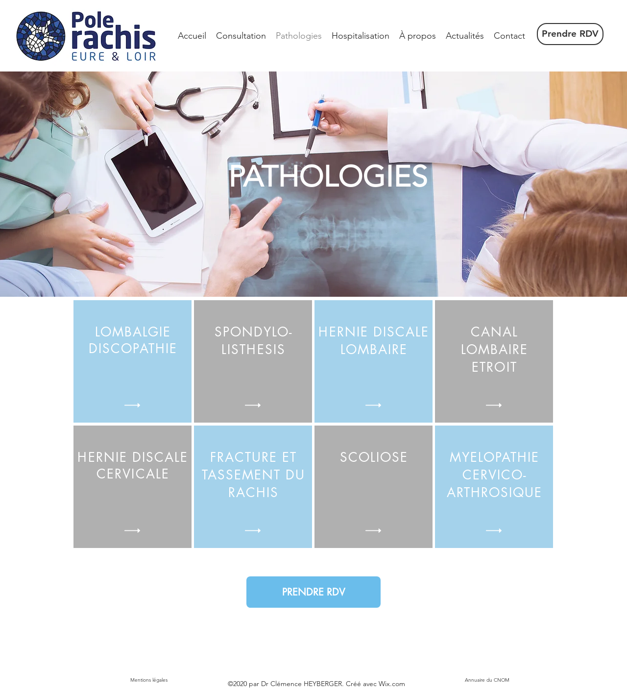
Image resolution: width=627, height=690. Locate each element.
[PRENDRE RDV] (313, 592)
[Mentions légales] (149, 680)
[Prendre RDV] (570, 34)
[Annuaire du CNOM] (487, 680)
